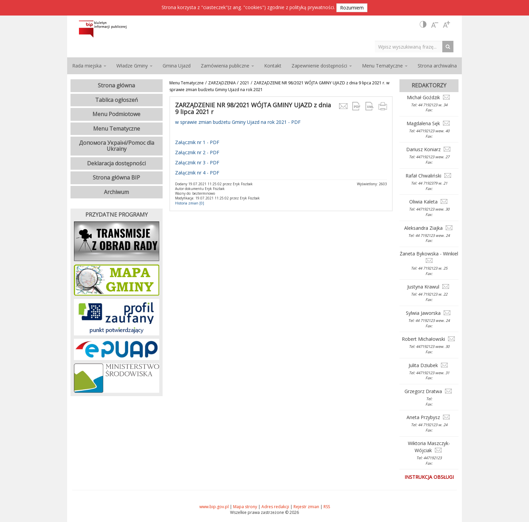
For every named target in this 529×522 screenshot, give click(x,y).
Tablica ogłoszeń (116, 100)
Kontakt (272, 65)
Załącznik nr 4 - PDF (197, 172)
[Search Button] (449, 46)
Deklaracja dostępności (116, 163)
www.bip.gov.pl (214, 507)
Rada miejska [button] (89, 65)
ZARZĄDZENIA (222, 83)
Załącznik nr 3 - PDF (197, 162)
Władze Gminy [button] (134, 65)
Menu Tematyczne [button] (385, 65)
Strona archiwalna (437, 65)
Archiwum (116, 192)
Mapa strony (245, 507)
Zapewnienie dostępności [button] (321, 65)
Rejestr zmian (306, 507)
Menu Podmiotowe (116, 114)
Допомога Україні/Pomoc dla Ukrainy (116, 146)
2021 (244, 83)
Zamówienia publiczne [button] (227, 65)
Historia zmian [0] (189, 203)
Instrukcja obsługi (429, 477)
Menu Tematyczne (186, 83)
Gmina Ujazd (177, 65)
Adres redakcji (275, 507)
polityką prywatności (311, 7)
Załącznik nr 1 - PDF (197, 142)
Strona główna (116, 85)
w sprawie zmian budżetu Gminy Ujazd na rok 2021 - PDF (238, 122)
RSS (327, 507)
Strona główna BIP (116, 177)
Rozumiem (352, 7)
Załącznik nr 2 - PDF (197, 152)
